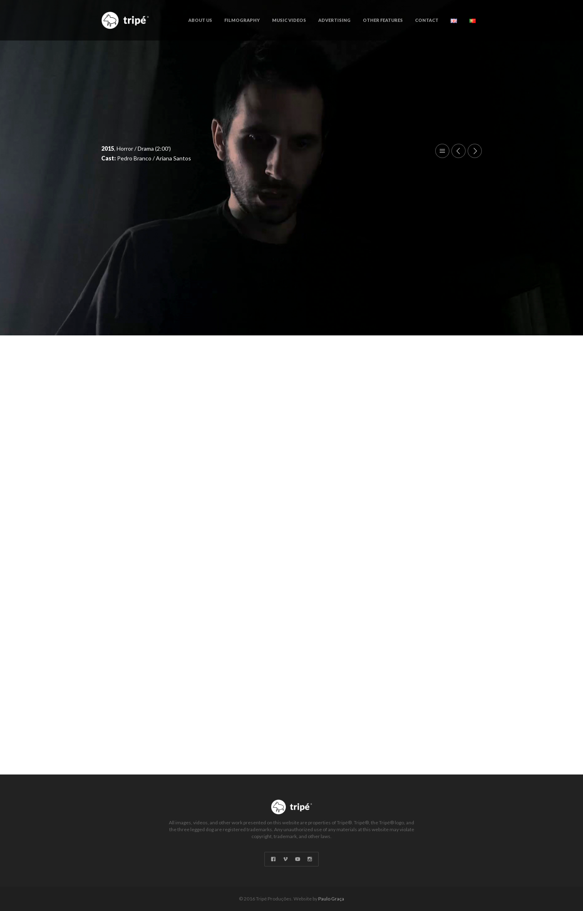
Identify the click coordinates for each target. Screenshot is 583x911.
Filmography (242, 20)
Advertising (334, 20)
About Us (200, 20)
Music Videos (289, 20)
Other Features (383, 20)
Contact (426, 20)
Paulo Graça (331, 899)
